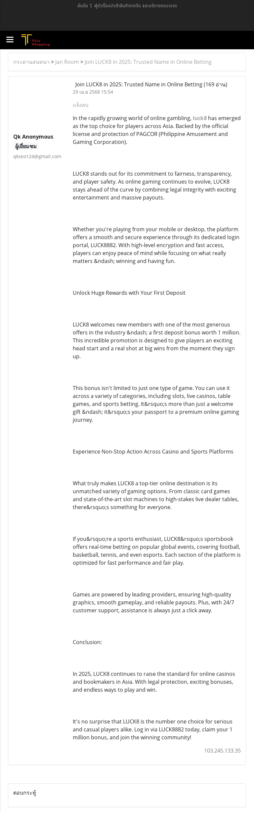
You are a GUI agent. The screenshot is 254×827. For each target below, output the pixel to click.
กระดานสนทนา (31, 61)
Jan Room (67, 61)
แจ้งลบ (80, 105)
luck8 (200, 118)
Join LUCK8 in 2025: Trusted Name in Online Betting (148, 61)
